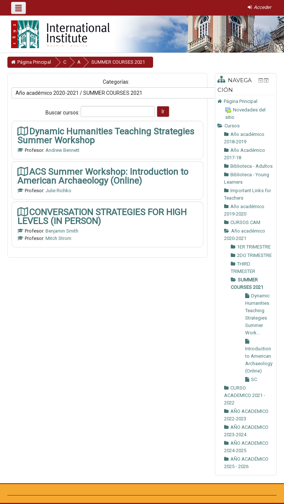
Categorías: (116, 82)
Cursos (232, 125)
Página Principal (240, 101)
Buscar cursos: (63, 113)
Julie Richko (58, 190)
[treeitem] (245, 101)
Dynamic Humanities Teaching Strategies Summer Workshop (105, 136)
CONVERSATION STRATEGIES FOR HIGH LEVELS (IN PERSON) (102, 216)
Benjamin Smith (61, 231)
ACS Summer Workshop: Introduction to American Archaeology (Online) (102, 176)
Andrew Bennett (62, 150)
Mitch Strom (58, 238)
